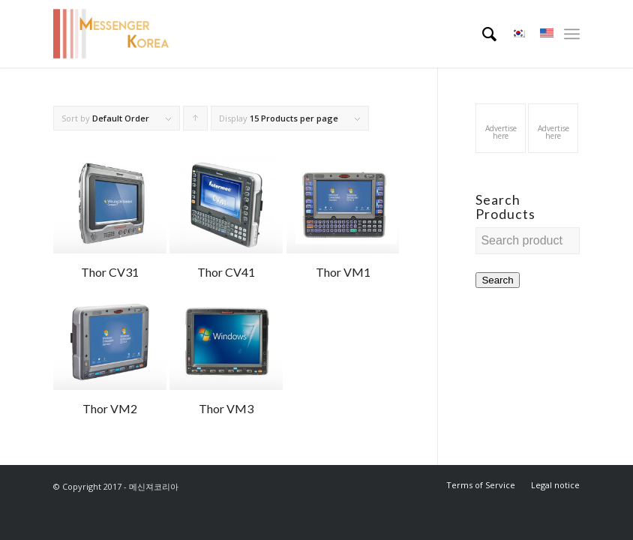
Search (497, 280)
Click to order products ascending (196, 121)
